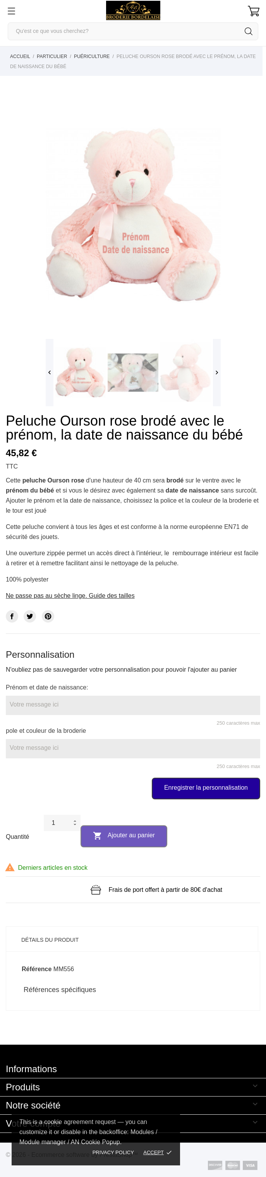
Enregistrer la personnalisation (206, 787)
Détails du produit (50, 940)
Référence (36, 969)
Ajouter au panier (123, 835)
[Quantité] (57, 823)
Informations (31, 1069)
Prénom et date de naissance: (47, 687)
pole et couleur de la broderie (46, 730)
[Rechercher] (133, 31)
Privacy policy (113, 1152)
